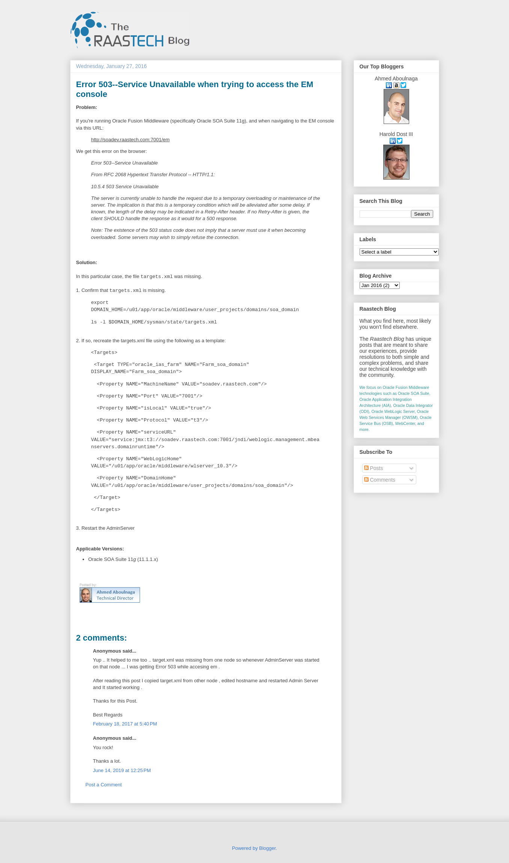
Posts (373, 468)
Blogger (267, 848)
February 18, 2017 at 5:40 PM (125, 724)
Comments (380, 480)
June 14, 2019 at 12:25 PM (122, 770)
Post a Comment (104, 784)
